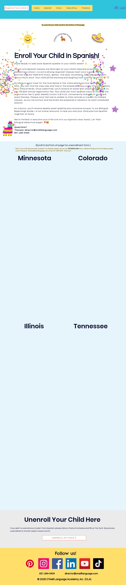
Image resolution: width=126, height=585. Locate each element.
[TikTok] (98, 563)
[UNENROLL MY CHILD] (64, 537)
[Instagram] (43, 563)
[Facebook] (57, 563)
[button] (48, 8)
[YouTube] (84, 563)
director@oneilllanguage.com (41, 130)
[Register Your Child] (16, 8)
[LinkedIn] (71, 563)
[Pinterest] (30, 563)
